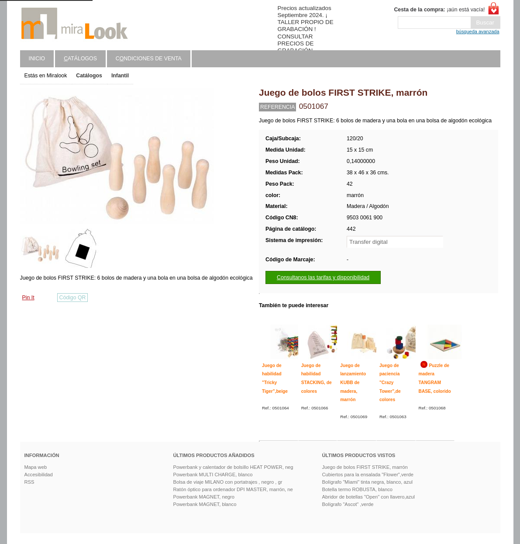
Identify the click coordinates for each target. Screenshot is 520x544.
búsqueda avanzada (477, 31)
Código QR (72, 298)
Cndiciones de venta (149, 58)
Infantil (120, 76)
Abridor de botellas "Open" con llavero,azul (368, 496)
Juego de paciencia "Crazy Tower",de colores (390, 382)
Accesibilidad (38, 474)
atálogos (80, 58)
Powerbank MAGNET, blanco (205, 504)
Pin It (28, 298)
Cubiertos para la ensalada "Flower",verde (367, 474)
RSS (29, 482)
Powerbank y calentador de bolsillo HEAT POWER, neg (233, 467)
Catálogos (89, 76)
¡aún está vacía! (439, 10)
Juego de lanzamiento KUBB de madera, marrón (353, 382)
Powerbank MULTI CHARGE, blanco (213, 474)
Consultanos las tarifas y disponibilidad (323, 277)
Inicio (37, 58)
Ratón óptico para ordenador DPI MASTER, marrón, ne (233, 489)
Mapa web (35, 467)
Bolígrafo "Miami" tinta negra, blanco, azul (367, 482)
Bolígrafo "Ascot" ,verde (348, 504)
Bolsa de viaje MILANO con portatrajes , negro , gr (227, 482)
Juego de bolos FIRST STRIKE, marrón (365, 467)
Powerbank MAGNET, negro (204, 496)
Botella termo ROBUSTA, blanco (357, 489)
